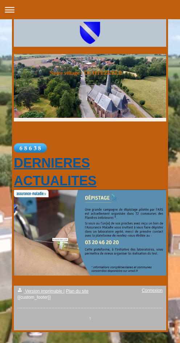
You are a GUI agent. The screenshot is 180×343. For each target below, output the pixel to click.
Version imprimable (40, 291)
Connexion (152, 290)
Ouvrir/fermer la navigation (90, 9)
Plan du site (77, 291)
